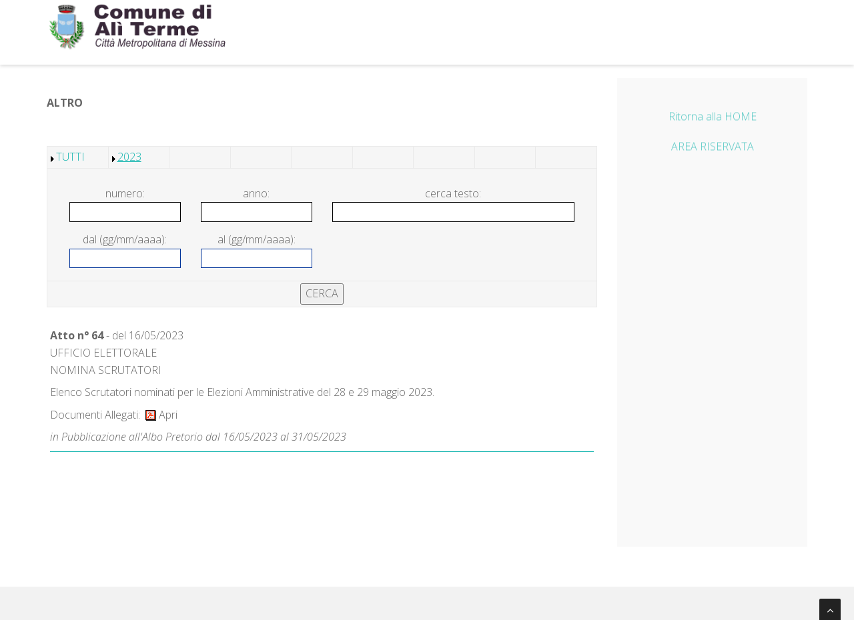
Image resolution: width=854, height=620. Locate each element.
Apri (161, 414)
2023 (129, 156)
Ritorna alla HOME (713, 118)
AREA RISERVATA (712, 148)
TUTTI (70, 156)
